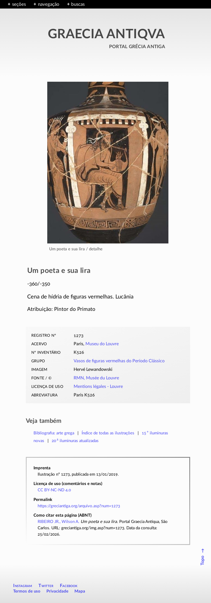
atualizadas (75, 441)
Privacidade (57, 591)
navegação (48, 4)
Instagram (22, 585)
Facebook (69, 585)
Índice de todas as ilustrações (108, 433)
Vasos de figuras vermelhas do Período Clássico (119, 361)
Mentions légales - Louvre (98, 386)
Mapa (79, 591)
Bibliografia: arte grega (54, 433)
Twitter (45, 585)
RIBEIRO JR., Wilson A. (58, 522)
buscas (78, 4)
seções (19, 4)
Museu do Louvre (102, 344)
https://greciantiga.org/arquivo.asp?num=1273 (79, 506)
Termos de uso (26, 591)
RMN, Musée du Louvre (96, 378)
